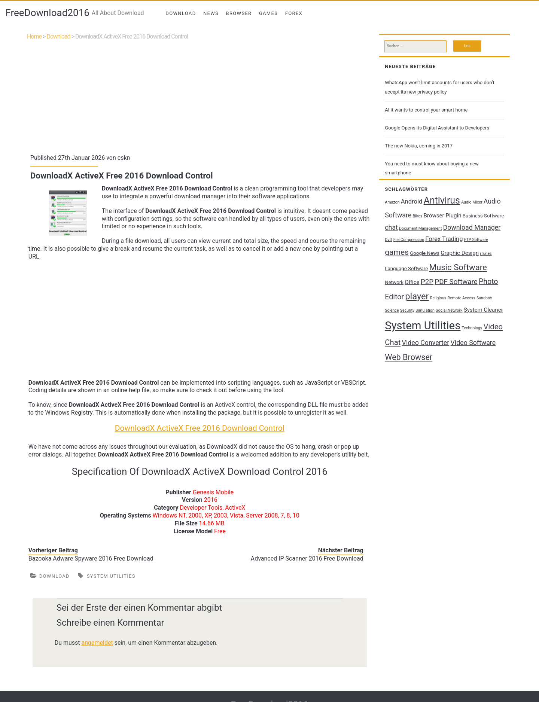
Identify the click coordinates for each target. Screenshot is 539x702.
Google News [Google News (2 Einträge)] (424, 253)
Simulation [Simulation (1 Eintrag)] (425, 310)
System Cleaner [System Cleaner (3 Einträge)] (483, 309)
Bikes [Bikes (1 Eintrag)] (418, 216)
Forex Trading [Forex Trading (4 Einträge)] (444, 238)
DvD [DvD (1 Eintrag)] (388, 239)
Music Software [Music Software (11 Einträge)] (458, 267)
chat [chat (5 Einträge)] (391, 227)
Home (34, 36)
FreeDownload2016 (47, 12)
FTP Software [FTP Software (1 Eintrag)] (476, 239)
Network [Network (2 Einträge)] (394, 282)
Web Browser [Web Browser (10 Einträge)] (408, 357)
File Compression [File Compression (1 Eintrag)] (408, 239)
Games (268, 13)
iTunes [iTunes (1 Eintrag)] (485, 253)
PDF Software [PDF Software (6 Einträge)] (456, 282)
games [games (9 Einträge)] (397, 252)
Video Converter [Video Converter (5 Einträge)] (426, 343)
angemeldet (97, 642)
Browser (239, 13)
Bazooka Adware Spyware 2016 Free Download (90, 558)
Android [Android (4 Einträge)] (412, 201)
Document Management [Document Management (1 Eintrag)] (420, 228)
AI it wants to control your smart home (426, 110)
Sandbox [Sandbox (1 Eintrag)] (484, 298)
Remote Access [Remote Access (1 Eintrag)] (461, 298)
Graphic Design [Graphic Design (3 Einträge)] (460, 253)
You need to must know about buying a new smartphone (431, 168)
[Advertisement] (199, 95)
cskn (124, 157)
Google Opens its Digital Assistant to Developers (437, 128)
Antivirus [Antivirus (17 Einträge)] (442, 200)
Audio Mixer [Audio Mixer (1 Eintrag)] (471, 202)
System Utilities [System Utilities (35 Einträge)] (422, 325)
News (211, 13)
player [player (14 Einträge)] (417, 296)
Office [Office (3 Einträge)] (412, 282)
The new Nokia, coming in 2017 (419, 146)
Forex (293, 13)
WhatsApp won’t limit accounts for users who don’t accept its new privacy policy (439, 87)
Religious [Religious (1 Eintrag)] (438, 298)
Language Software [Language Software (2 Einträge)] (406, 268)
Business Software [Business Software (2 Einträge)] (483, 216)
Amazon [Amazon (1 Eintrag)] (392, 202)
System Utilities (111, 576)
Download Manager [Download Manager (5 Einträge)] (472, 227)
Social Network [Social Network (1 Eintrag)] (449, 310)
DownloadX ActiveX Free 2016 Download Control (199, 428)
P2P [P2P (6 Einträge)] (427, 282)
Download (180, 13)
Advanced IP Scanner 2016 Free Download (307, 558)
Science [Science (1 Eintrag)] (392, 310)
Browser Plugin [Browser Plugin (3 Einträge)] (442, 215)
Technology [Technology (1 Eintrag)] (472, 328)
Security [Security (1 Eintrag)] (407, 310)
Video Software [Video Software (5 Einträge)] (473, 343)
